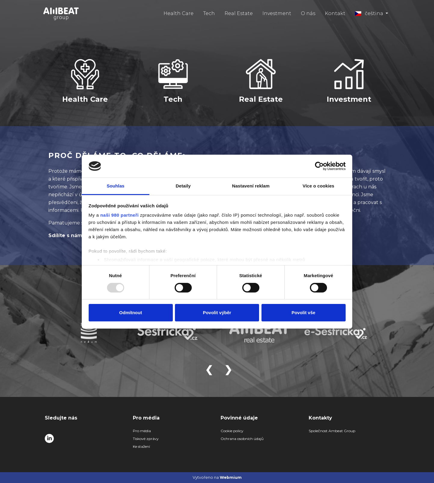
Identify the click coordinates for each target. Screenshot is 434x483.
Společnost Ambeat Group (332, 431)
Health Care (179, 13)
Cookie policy (232, 431)
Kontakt (335, 13)
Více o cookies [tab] (319, 185)
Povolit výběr (217, 312)
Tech (209, 13)
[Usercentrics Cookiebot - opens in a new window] (319, 166)
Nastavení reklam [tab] (251, 185)
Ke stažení (141, 446)
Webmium (231, 477)
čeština (369, 13)
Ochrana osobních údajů (242, 438)
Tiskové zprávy (146, 438)
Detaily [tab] (183, 185)
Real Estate (239, 13)
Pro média (142, 431)
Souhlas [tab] (115, 185)
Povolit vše (303, 312)
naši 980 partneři (119, 215)
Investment (276, 13)
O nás (308, 13)
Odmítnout (130, 312)
